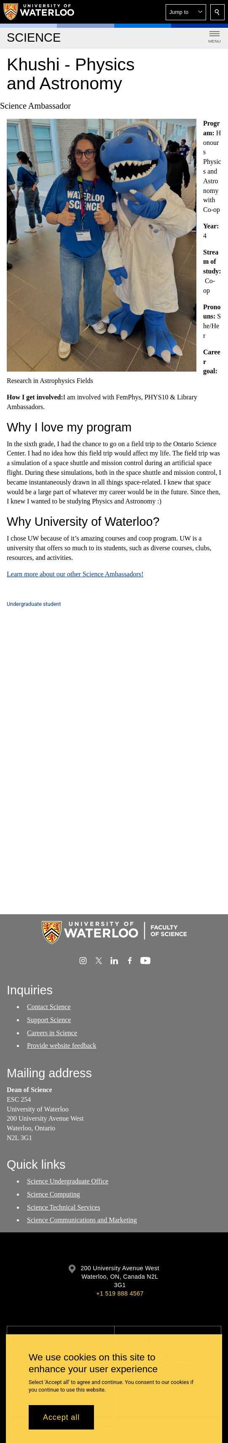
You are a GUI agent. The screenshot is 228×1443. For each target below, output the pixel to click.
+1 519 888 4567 (119, 1293)
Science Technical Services (63, 1207)
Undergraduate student (34, 604)
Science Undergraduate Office (67, 1181)
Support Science (49, 1019)
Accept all (61, 1417)
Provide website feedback (61, 1045)
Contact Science (49, 1006)
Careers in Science (52, 1032)
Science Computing (53, 1194)
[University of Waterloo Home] (39, 11)
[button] (186, 12)
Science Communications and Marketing (82, 1220)
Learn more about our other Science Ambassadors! (75, 574)
